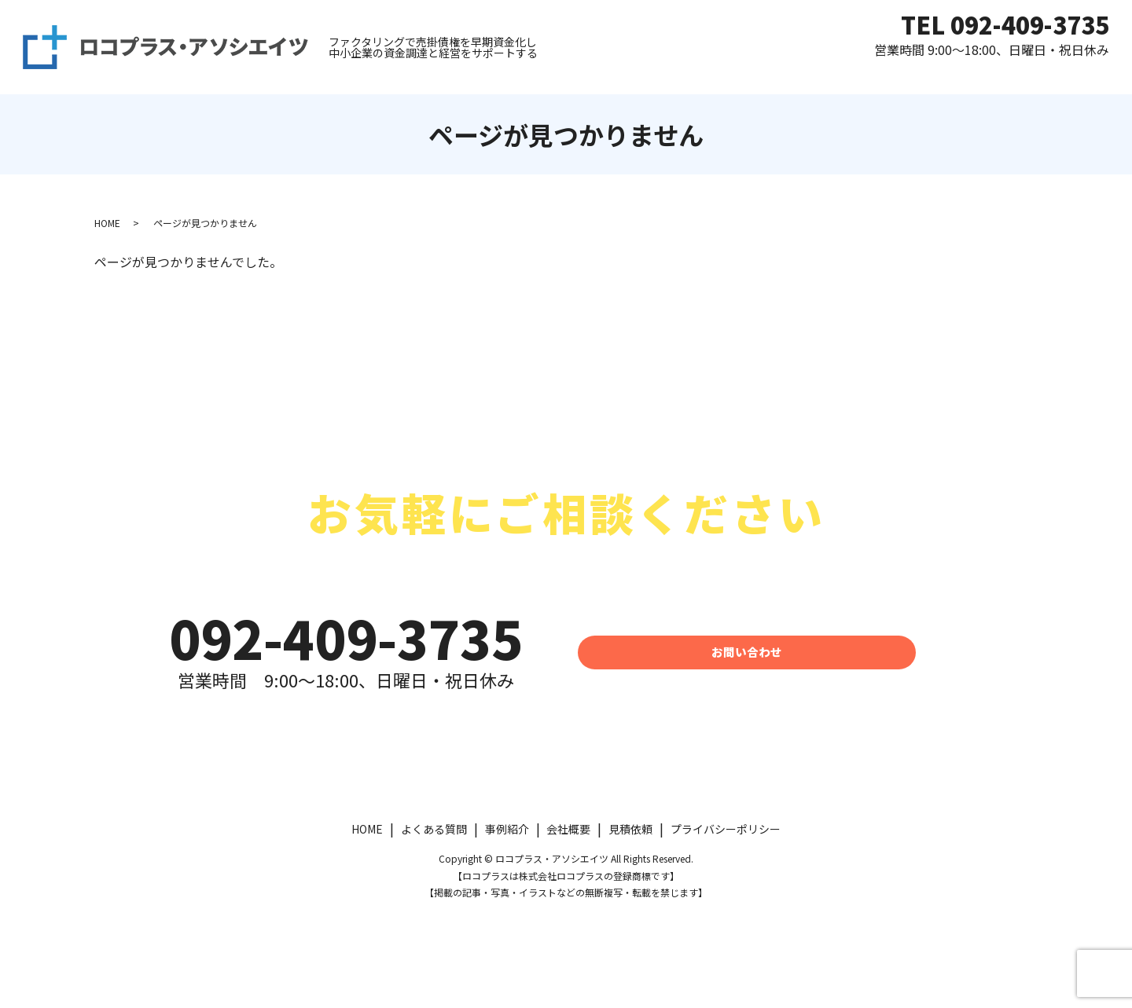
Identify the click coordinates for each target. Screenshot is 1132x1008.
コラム (1086, 73)
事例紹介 (932, 73)
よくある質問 (839, 73)
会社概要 (568, 829)
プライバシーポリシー (726, 829)
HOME (672, 73)
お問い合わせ (747, 651)
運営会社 (1012, 73)
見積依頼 (746, 73)
